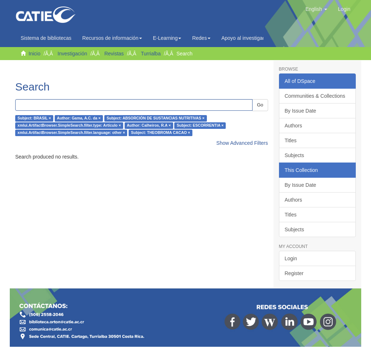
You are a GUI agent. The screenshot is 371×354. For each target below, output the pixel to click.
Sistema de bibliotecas (46, 38)
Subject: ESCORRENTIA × (200, 125)
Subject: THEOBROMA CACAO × (160, 133)
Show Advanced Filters (242, 143)
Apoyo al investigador (247, 38)
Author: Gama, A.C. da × (79, 118)
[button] (316, 9)
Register (294, 273)
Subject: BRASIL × (34, 118)
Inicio (35, 53)
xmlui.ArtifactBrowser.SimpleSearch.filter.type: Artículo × (69, 125)
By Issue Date (300, 111)
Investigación (72, 53)
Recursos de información (112, 38)
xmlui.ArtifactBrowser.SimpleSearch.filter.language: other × (71, 133)
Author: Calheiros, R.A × (149, 125)
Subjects (294, 155)
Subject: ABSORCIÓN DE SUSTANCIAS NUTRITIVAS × (155, 118)
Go (260, 105)
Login (291, 258)
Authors (293, 125)
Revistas (114, 53)
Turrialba (151, 53)
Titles (291, 140)
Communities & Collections (315, 96)
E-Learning (167, 38)
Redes (201, 38)
